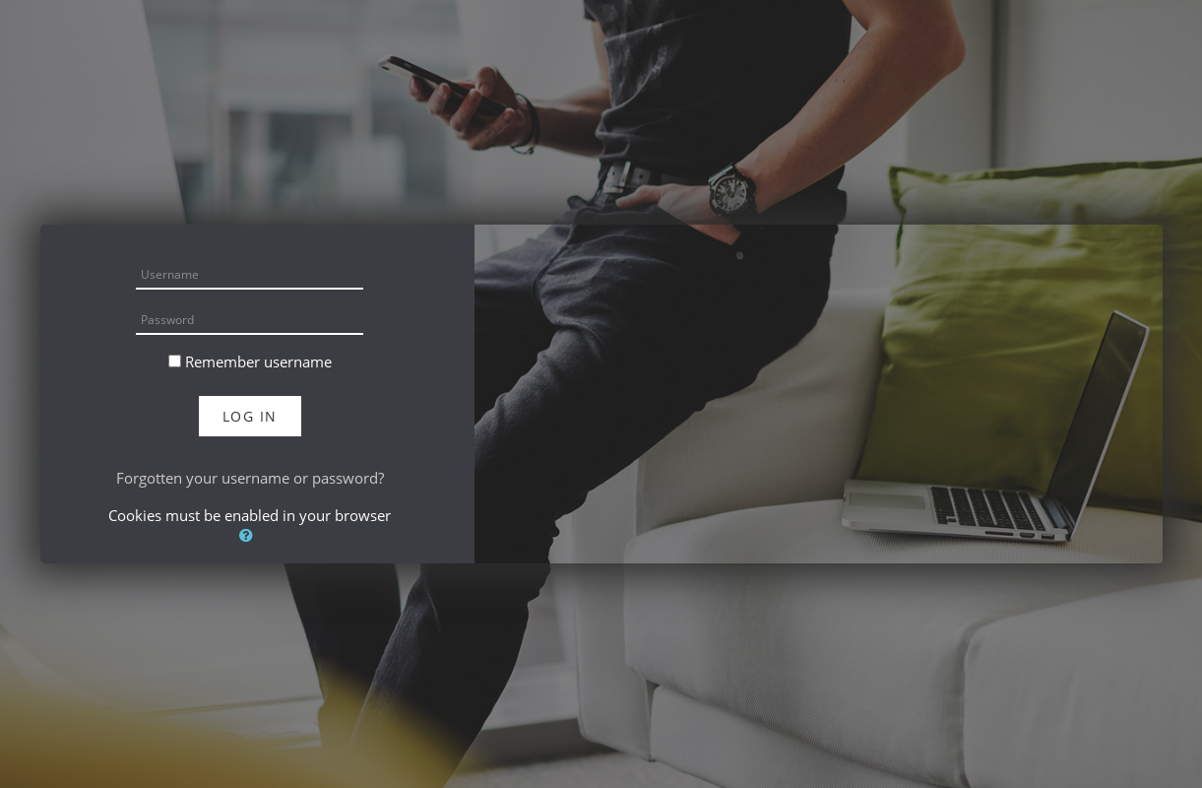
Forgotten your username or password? (250, 478)
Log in (250, 416)
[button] (250, 535)
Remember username (258, 361)
